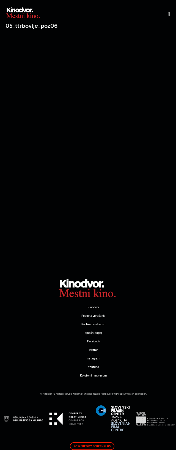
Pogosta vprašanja (93, 315)
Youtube (93, 367)
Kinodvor (93, 307)
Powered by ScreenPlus (92, 446)
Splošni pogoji (93, 332)
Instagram (93, 358)
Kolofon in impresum (93, 375)
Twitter (93, 349)
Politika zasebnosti (93, 324)
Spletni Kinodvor (88, 287)
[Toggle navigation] (169, 14)
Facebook (93, 341)
